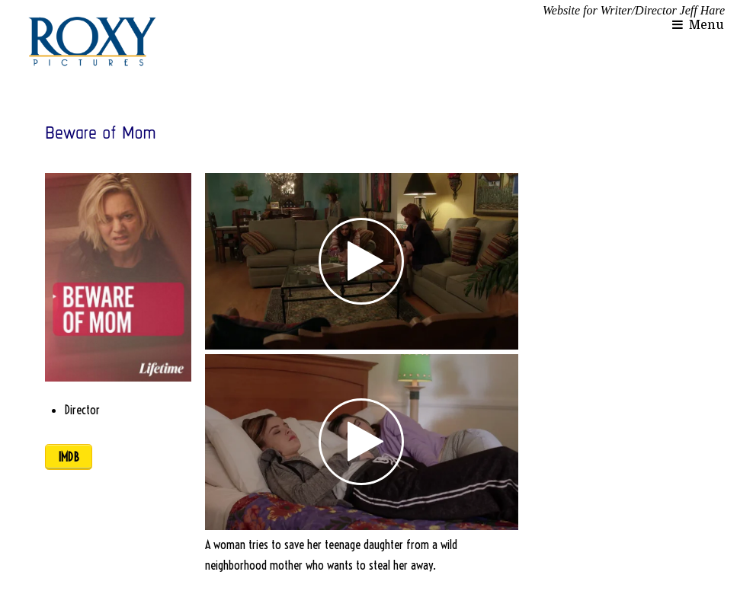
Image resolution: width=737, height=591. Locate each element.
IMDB (68, 457)
